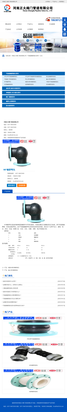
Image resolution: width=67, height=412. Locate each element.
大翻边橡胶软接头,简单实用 (10, 288)
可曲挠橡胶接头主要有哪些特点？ (12, 295)
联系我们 (61, 1)
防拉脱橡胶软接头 (51, 76)
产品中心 (54, 1)
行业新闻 (52, 24)
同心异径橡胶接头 (30, 79)
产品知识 (8, 29)
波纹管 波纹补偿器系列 (13, 88)
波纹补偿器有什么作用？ (9, 281)
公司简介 (47, 1)
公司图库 (30, 29)
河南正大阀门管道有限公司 (19, 55)
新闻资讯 (41, 24)
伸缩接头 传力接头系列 (13, 93)
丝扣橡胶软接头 (50, 84)
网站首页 (8, 24)
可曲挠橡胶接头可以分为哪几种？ (12, 298)
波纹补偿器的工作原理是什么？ (11, 291)
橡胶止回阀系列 (11, 101)
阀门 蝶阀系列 (10, 97)
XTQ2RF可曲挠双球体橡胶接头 (33, 76)
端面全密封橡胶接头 (30, 82)
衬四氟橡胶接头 (8, 84)
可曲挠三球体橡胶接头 (10, 79)
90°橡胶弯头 (7, 82)
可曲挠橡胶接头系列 (33, 55)
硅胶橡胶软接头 (29, 84)
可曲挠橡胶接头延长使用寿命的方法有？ (14, 305)
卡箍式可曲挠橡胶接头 (52, 82)
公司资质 (19, 29)
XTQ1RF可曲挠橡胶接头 (10, 76)
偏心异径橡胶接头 (51, 79)
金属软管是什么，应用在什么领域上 (13, 284)
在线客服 (22, 185)
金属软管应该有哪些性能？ (10, 302)
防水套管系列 (10, 106)
